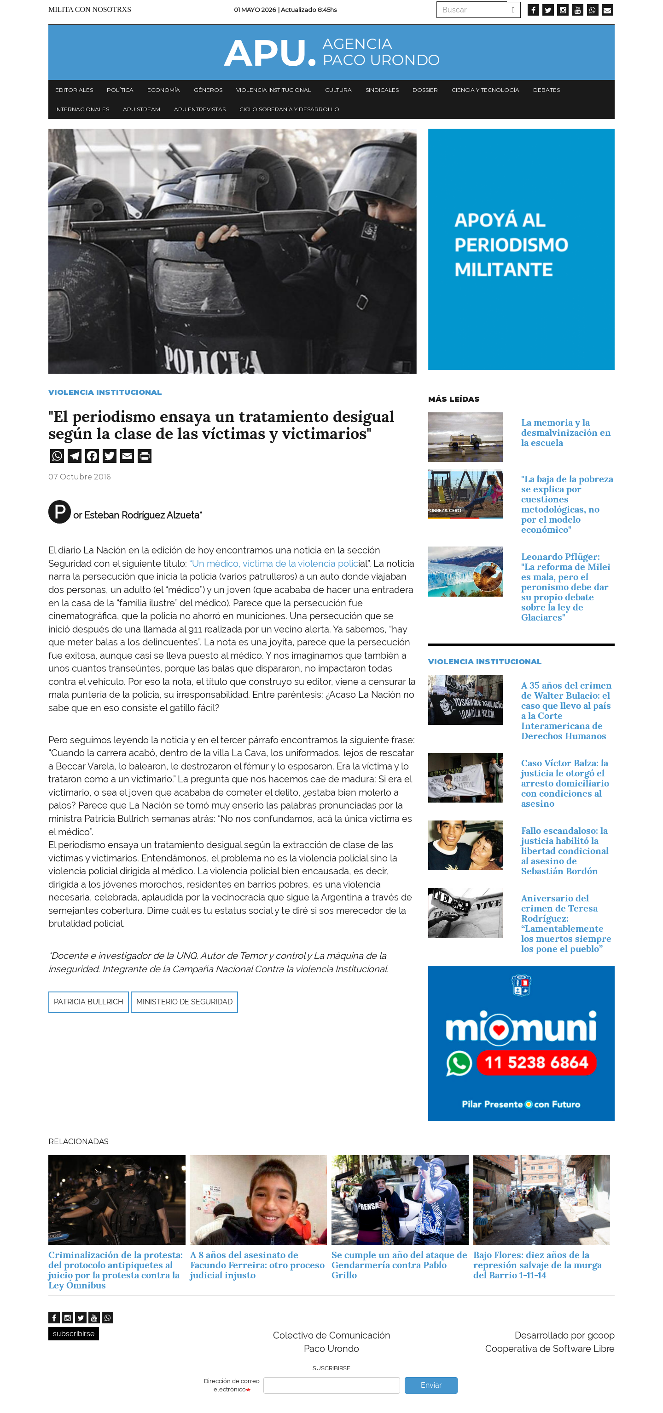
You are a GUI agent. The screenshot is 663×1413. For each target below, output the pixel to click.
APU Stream (141, 109)
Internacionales (82, 109)
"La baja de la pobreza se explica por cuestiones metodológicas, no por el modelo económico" (567, 504)
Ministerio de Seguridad (184, 1001)
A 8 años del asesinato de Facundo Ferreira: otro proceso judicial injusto (257, 1265)
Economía (163, 89)
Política (120, 89)
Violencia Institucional (105, 392)
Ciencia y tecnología (485, 89)
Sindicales (382, 89)
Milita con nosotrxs (89, 9)
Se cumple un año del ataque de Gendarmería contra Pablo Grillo (399, 1265)
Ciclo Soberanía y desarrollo (289, 109)
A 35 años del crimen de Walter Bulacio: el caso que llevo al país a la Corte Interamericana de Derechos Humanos (566, 710)
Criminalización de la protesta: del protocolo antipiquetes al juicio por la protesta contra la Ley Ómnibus (115, 1270)
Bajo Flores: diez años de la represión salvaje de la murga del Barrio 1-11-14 (537, 1265)
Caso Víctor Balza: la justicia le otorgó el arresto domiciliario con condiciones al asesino (565, 783)
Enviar (431, 1385)
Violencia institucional (273, 89)
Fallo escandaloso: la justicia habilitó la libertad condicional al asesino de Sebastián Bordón (565, 851)
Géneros (208, 89)
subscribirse (73, 1333)
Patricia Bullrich (88, 1001)
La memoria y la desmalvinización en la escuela (566, 432)
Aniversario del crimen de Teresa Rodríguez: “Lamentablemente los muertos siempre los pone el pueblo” (566, 923)
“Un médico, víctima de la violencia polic (272, 563)
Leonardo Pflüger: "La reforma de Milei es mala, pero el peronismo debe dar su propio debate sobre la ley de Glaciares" (566, 587)
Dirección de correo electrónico (232, 1385)
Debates (546, 89)
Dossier (425, 89)
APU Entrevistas (200, 109)
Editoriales (74, 89)
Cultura (338, 89)
